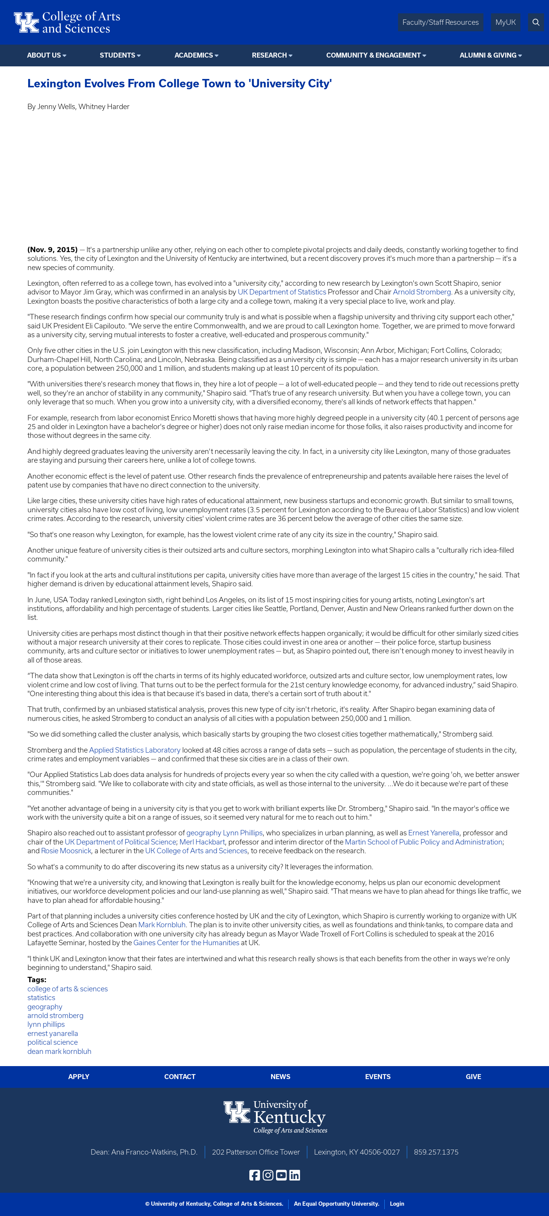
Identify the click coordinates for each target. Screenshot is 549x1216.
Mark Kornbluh (162, 925)
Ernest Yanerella (433, 833)
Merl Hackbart (202, 842)
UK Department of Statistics (282, 292)
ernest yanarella (52, 1033)
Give (473, 1076)
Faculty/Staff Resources (441, 22)
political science (52, 1042)
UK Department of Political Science (120, 842)
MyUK (506, 22)
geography (204, 833)
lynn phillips (46, 1024)
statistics (41, 998)
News (281, 1076)
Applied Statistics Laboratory (135, 750)
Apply (79, 1076)
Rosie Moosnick (66, 851)
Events (378, 1076)
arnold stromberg (55, 1016)
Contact (180, 1076)
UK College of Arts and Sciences (196, 851)
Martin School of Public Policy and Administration (423, 842)
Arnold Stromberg (422, 292)
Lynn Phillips (243, 833)
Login (397, 1204)
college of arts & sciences (67, 989)
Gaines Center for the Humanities (186, 943)
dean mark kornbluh (59, 1051)
